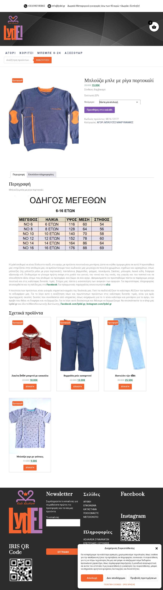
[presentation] (70, 539)
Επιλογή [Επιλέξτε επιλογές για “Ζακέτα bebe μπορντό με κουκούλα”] (30, 387)
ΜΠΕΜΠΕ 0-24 (49, 53)
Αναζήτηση (42, 60)
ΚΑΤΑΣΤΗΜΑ (90, 509)
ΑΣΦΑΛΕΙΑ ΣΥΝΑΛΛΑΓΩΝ (96, 539)
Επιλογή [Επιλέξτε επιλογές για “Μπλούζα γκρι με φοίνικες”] (30, 467)
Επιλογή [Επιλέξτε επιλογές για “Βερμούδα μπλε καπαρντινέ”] (77, 387)
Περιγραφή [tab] (19, 174)
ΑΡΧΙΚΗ (87, 501)
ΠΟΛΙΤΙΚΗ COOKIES (112, 584)
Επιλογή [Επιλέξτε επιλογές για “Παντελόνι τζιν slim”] (125, 387)
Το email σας (63, 520)
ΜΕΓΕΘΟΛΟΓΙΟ (90, 517)
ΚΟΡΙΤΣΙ (27, 53)
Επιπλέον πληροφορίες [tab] (41, 174)
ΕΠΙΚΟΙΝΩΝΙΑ (89, 505)
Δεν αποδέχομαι (116, 578)
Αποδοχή (92, 578)
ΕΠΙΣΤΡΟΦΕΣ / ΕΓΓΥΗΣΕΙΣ (96, 543)
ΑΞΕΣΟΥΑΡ (74, 53)
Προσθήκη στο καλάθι (99, 109)
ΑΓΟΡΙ (10, 53)
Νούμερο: (89, 102)
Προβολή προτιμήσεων (143, 578)
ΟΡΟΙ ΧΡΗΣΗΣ (129, 584)
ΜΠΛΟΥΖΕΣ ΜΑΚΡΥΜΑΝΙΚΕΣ (118, 122)
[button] (156, 548)
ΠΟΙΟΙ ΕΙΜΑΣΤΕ (91, 513)
